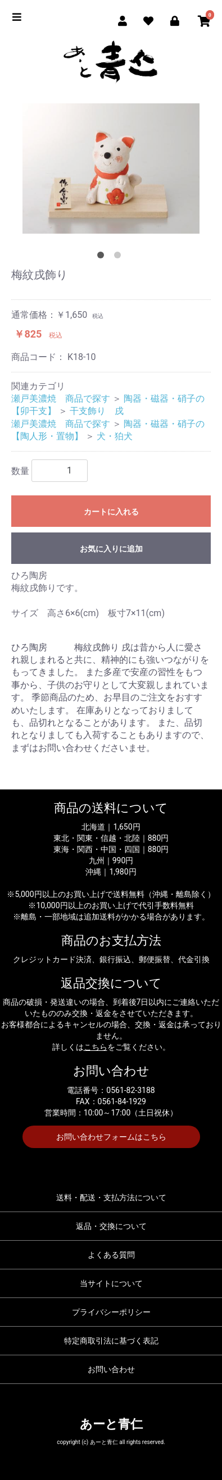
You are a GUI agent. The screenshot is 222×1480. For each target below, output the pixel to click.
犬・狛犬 (115, 436)
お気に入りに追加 (111, 548)
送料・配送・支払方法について (111, 1197)
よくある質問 (111, 1254)
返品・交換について (111, 1226)
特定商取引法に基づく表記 (111, 1340)
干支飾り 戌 (97, 411)
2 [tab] (119, 257)
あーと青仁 (111, 1424)
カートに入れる (111, 511)
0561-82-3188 (130, 1090)
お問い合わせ (111, 1369)
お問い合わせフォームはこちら (111, 1136)
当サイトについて (111, 1283)
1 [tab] (102, 257)
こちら (95, 1046)
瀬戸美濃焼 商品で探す (60, 398)
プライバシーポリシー (111, 1312)
